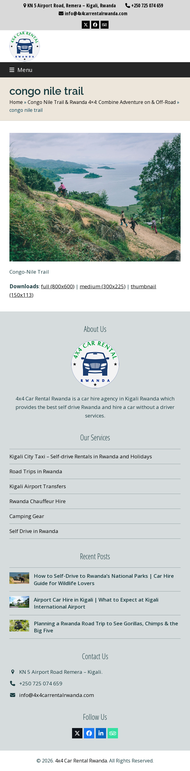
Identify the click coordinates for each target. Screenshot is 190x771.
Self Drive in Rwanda (33, 531)
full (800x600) (57, 286)
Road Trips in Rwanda (35, 471)
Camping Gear (26, 516)
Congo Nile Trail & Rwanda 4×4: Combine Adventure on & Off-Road (102, 102)
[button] (21, 69)
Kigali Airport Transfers (37, 486)
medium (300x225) (103, 286)
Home (16, 102)
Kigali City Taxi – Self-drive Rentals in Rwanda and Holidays (80, 456)
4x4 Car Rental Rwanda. (81, 760)
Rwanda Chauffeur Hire (37, 501)
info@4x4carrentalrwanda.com (56, 694)
